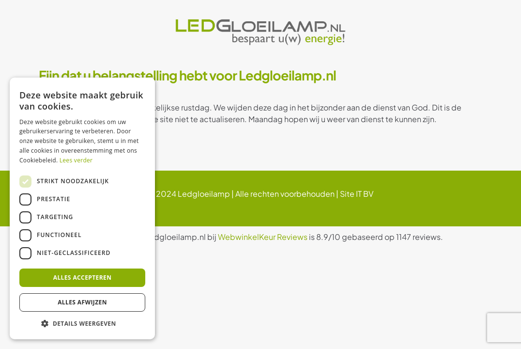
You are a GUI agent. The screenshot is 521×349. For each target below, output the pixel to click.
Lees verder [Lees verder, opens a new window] (76, 160)
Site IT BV (356, 194)
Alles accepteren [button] (82, 277)
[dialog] (82, 208)
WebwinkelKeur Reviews (262, 237)
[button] (82, 324)
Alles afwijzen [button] (82, 302)
